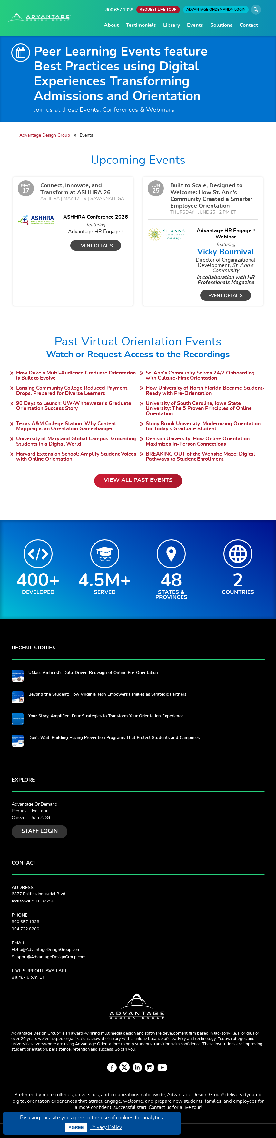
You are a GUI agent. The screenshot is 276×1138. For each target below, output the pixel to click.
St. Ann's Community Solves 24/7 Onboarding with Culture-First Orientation (200, 375)
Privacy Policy (106, 1127)
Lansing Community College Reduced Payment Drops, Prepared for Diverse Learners (71, 390)
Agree (76, 1127)
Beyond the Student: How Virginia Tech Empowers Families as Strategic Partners (107, 694)
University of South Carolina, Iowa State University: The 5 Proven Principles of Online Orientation (199, 408)
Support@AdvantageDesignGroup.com (48, 957)
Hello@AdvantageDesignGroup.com (46, 950)
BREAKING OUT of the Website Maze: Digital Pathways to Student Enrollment (200, 456)
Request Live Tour (30, 811)
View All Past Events (138, 480)
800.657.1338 (119, 9)
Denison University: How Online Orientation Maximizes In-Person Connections (198, 441)
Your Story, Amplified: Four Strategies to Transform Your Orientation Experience (105, 716)
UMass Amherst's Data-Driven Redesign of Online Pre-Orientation (93, 673)
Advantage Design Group (44, 135)
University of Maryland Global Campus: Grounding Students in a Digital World (76, 441)
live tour (192, 1107)
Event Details (95, 245)
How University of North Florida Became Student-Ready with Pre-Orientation (205, 390)
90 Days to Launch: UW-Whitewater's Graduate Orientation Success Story (73, 406)
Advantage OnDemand (34, 804)
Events (195, 25)
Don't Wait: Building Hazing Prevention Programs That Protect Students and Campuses (114, 738)
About (111, 25)
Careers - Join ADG (31, 818)
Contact (249, 25)
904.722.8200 (25, 929)
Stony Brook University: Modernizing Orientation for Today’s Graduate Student (203, 426)
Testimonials (141, 25)
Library (171, 25)
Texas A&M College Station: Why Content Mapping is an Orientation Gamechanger (66, 426)
